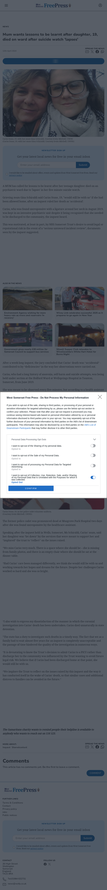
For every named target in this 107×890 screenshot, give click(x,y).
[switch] (93, 445)
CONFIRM (31, 488)
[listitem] (54, 439)
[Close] (101, 398)
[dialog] (53, 445)
